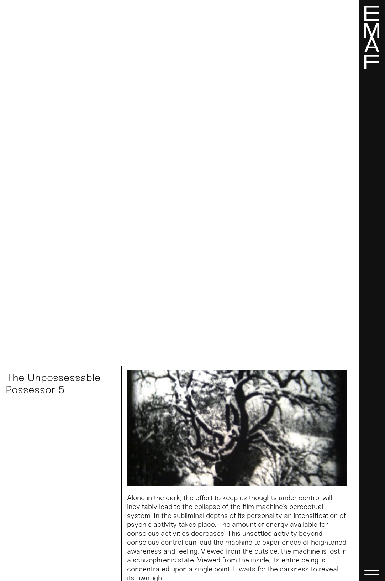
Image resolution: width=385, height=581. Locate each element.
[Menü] (372, 290)
